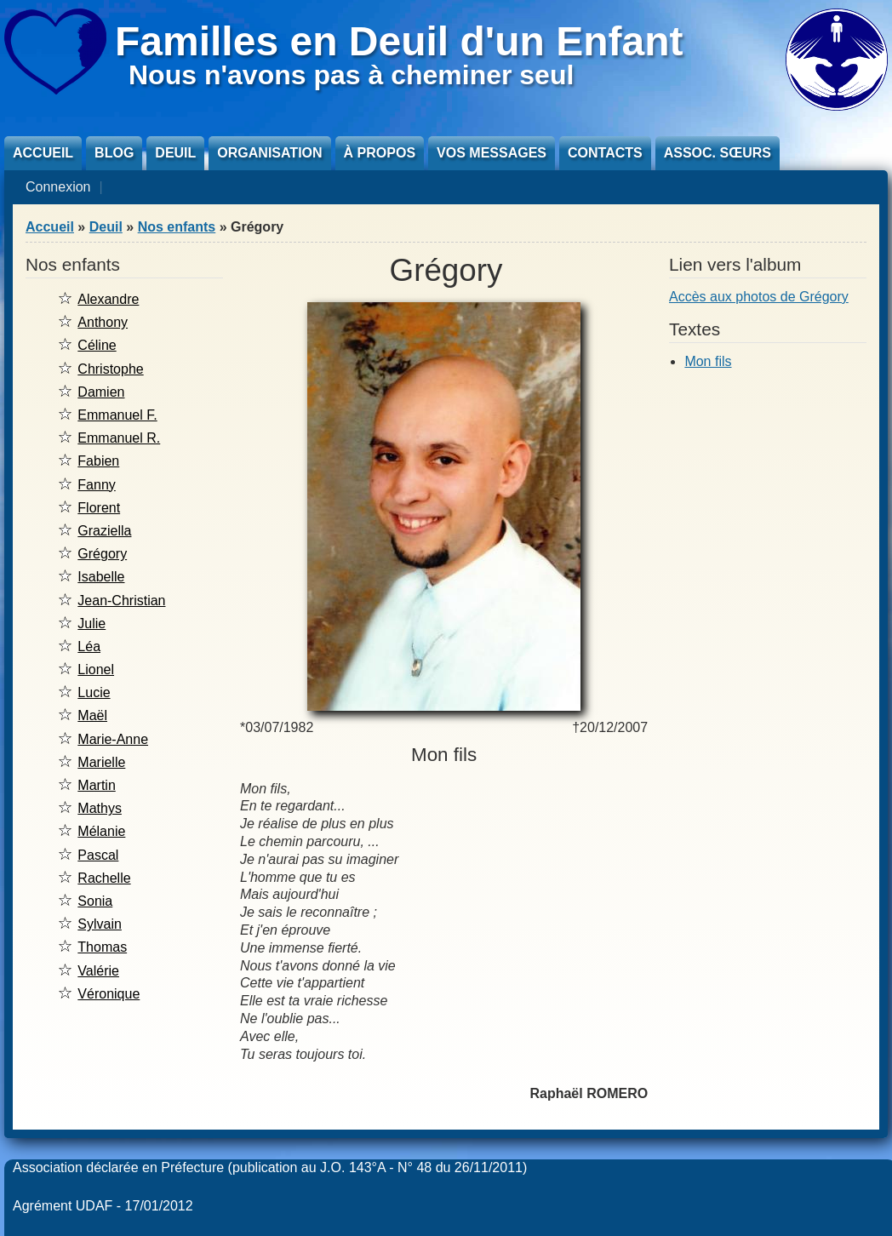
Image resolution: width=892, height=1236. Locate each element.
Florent (98, 508)
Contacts (605, 153)
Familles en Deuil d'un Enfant (399, 41)
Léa (88, 646)
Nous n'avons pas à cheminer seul (351, 75)
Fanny (96, 485)
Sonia (94, 901)
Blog (114, 153)
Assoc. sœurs (717, 153)
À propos (379, 153)
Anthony (102, 322)
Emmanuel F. (117, 415)
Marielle (101, 762)
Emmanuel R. (118, 438)
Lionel (95, 669)
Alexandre (108, 299)
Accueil (43, 153)
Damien (100, 392)
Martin (96, 785)
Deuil (175, 153)
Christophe (110, 369)
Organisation (269, 153)
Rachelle (103, 878)
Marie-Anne (112, 739)
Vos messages (491, 153)
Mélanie (101, 831)
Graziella (104, 531)
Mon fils (707, 361)
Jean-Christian (121, 600)
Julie (91, 623)
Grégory (102, 553)
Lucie (93, 692)
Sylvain (99, 924)
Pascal (97, 855)
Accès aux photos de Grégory (759, 296)
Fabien (98, 461)
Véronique (108, 994)
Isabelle (100, 576)
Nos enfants (177, 227)
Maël (92, 715)
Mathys (99, 808)
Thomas (102, 947)
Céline (96, 345)
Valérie (98, 971)
